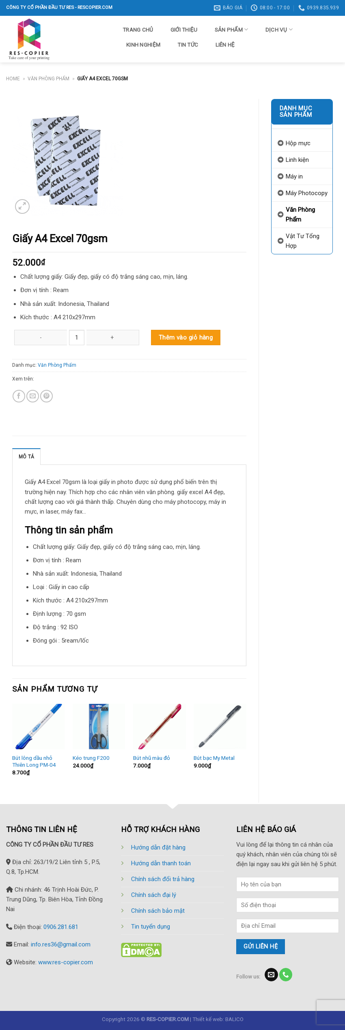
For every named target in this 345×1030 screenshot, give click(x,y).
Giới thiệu (184, 29)
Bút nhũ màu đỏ (151, 758)
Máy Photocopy (307, 193)
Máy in (294, 176)
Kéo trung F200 (91, 758)
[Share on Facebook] (19, 396)
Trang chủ (138, 29)
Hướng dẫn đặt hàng (158, 847)
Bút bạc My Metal (214, 758)
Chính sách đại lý (153, 895)
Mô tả (26, 457)
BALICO (234, 1019)
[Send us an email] (271, 974)
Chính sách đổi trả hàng (162, 879)
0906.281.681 (60, 927)
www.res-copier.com (65, 962)
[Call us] (285, 974)
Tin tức (187, 44)
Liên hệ (225, 44)
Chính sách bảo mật (158, 910)
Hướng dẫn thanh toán (161, 863)
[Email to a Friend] (32, 396)
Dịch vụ (279, 29)
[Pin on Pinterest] (46, 396)
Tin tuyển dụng (150, 926)
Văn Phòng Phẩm (48, 79)
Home (13, 79)
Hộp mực (298, 143)
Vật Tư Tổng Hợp (302, 240)
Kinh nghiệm (143, 44)
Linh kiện (297, 159)
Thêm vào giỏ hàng (186, 337)
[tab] (26, 456)
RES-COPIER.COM (168, 1019)
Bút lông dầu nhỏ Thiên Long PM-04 (34, 761)
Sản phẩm (231, 29)
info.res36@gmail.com (61, 944)
